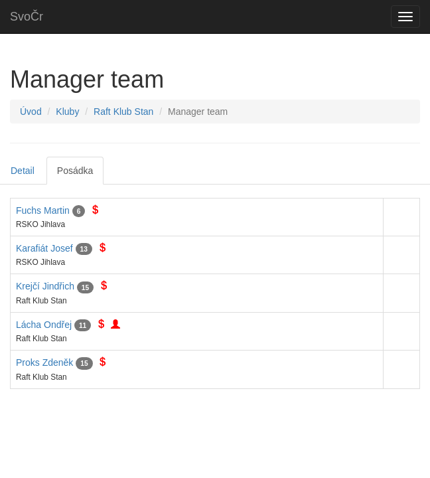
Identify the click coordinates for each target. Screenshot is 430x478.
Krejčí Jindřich (45, 286)
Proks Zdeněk (44, 362)
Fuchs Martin (43, 210)
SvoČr (26, 16)
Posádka (75, 170)
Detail (23, 170)
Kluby (67, 111)
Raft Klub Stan (123, 111)
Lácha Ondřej (44, 324)
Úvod (31, 111)
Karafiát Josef (44, 248)
